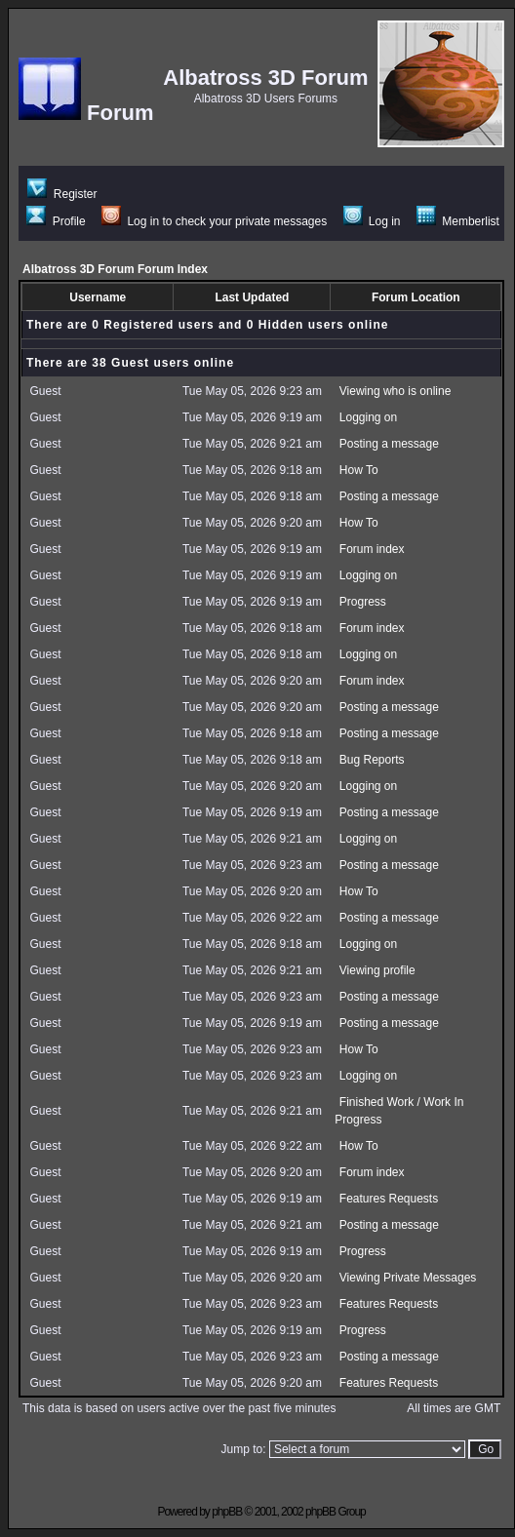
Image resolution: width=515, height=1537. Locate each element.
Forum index (372, 549)
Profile (55, 221)
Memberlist (457, 221)
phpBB (227, 1511)
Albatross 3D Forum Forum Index (115, 269)
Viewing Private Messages (408, 1277)
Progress (362, 602)
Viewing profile (377, 970)
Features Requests (388, 1198)
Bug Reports (372, 760)
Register (62, 194)
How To (358, 470)
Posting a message (389, 444)
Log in (372, 221)
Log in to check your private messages (214, 221)
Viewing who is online (395, 391)
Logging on (368, 417)
